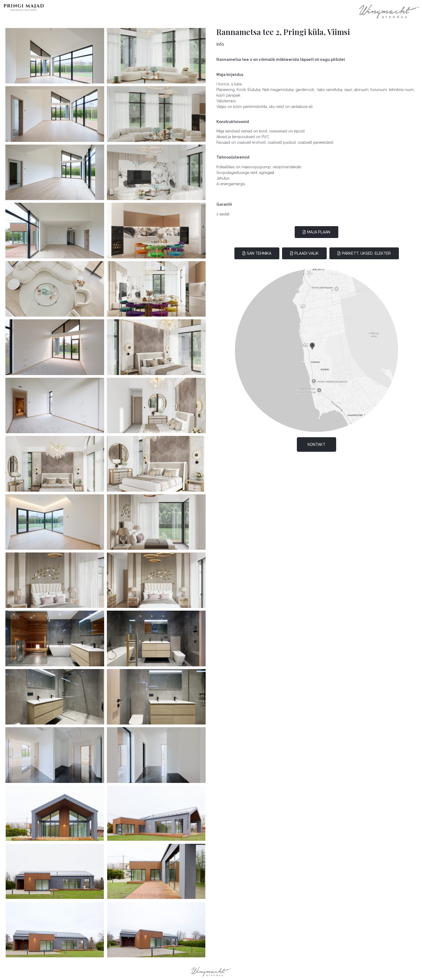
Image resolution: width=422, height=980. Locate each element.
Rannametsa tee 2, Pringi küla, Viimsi (283, 32)
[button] (316, 232)
